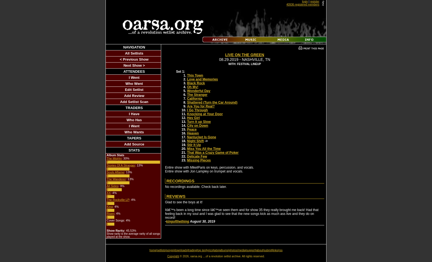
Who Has (134, 120)
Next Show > (134, 65)
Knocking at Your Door (205, 114)
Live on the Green (244, 55)
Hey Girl (193, 118)
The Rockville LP (118, 199)
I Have (134, 114)
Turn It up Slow (199, 122)
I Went (134, 77)
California (194, 99)
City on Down (197, 126)
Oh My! (192, 87)
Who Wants (134, 132)
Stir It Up (194, 145)
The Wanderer (116, 179)
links (275, 250)
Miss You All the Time (204, 149)
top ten (201, 250)
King (110, 206)
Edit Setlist (134, 90)
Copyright (173, 256)
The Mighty (114, 158)
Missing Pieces (199, 160)
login (305, 1)
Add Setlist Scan (134, 102)
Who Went (134, 84)
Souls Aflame (115, 172)
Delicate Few (197, 156)
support (250, 250)
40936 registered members (302, 4)
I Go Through (197, 110)
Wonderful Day (198, 91)
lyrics (209, 250)
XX (109, 193)
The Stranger (197, 95)
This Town (195, 75)
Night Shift (195, 141)
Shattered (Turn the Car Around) (212, 102)
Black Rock (196, 83)
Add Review (134, 96)
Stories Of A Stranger (121, 165)
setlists (161, 250)
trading (192, 250)
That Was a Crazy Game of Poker (213, 153)
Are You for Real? (201, 106)
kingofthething (177, 221)
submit (268, 250)
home (153, 250)
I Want (134, 126)
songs (170, 250)
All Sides (112, 186)
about (259, 250)
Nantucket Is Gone (201, 137)
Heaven (193, 133)
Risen (110, 213)
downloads (181, 250)
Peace (192, 129)
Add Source (134, 144)
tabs (216, 250)
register (314, 1)
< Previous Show (134, 59)
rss (280, 250)
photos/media (237, 250)
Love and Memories (202, 79)
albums (223, 250)
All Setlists (134, 53)
